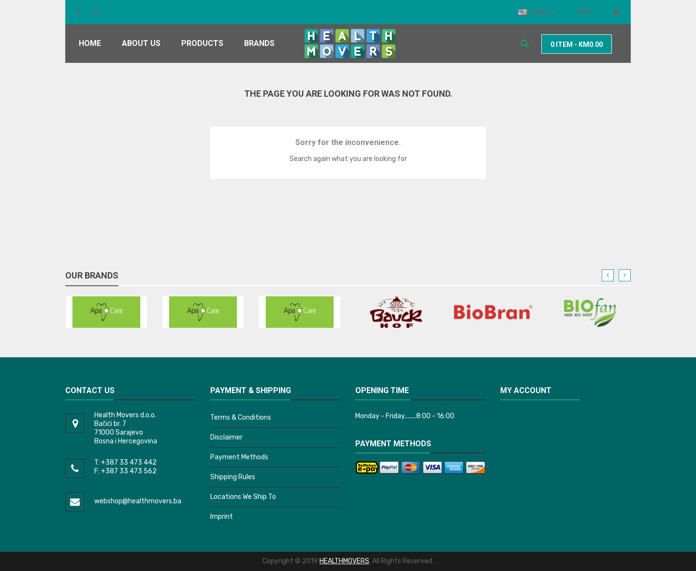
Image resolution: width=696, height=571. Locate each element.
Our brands (91, 275)
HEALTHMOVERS (344, 561)
